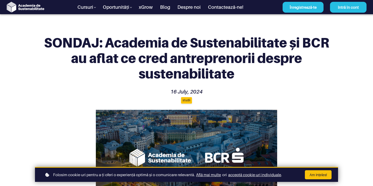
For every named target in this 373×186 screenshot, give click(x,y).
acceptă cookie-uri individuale (254, 174)
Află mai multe (208, 174)
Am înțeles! (318, 175)
